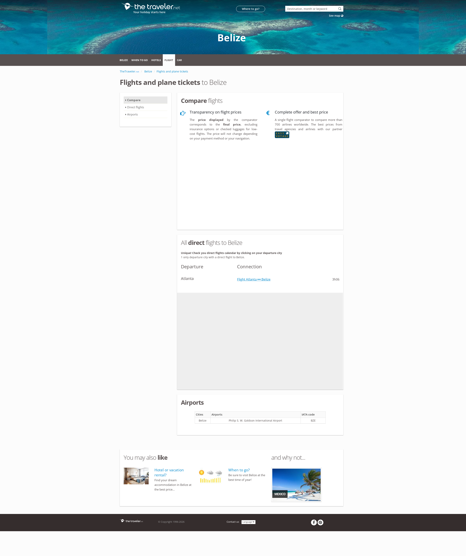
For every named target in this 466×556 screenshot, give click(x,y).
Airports (132, 114)
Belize (124, 60)
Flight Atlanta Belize (254, 279)
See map (336, 15)
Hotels (156, 60)
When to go (139, 60)
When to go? (239, 470)
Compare (133, 100)
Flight (168, 60)
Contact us (233, 521)
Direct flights (135, 107)
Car (179, 60)
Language (248, 521)
